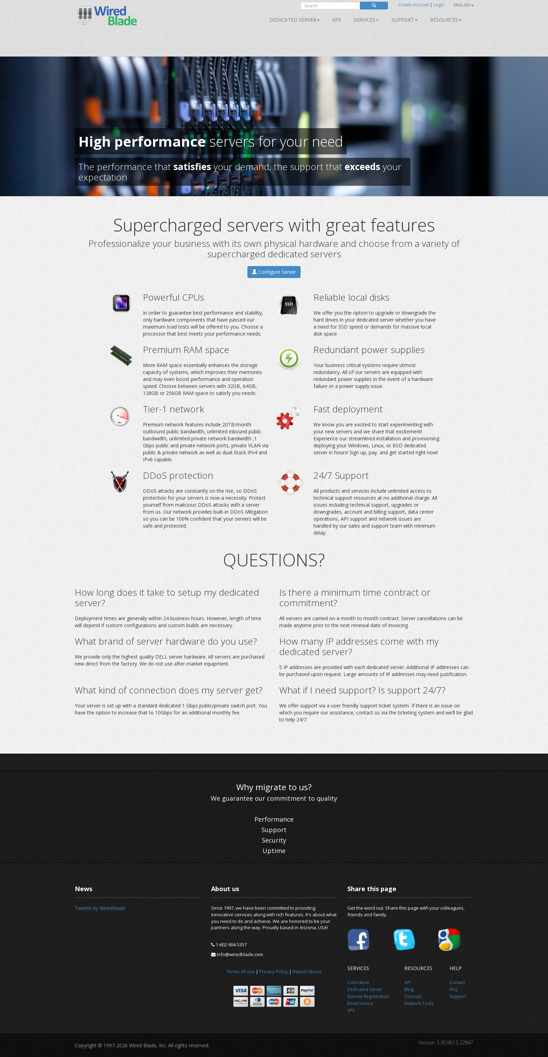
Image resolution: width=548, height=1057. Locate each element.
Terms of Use (240, 971)
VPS (336, 19)
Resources (446, 19)
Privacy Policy (273, 971)
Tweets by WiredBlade (100, 908)
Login (438, 5)
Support (404, 19)
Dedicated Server (294, 19)
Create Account (413, 5)
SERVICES (366, 19)
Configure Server (274, 272)
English (464, 5)
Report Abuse (307, 971)
